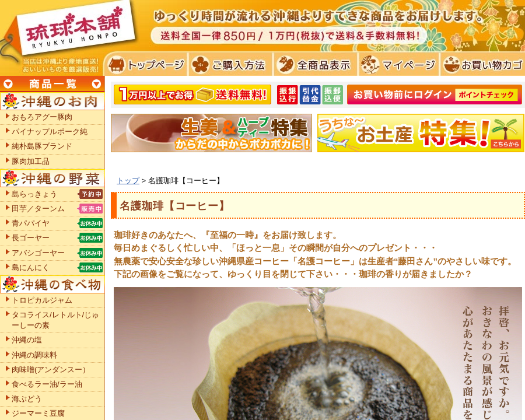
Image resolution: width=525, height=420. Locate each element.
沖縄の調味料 (34, 355)
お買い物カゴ (481, 64)
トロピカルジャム (42, 300)
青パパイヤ (31, 223)
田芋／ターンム (38, 208)
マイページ (397, 64)
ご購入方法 (229, 64)
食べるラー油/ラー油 (47, 384)
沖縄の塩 (27, 339)
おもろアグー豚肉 (42, 117)
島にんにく (31, 267)
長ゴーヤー (31, 237)
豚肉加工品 (31, 161)
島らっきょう (34, 194)
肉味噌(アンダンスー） (51, 369)
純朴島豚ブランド (42, 146)
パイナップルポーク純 (50, 131)
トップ (128, 180)
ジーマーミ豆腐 (38, 413)
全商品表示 (313, 64)
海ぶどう (27, 398)
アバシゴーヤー (38, 253)
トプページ (145, 64)
